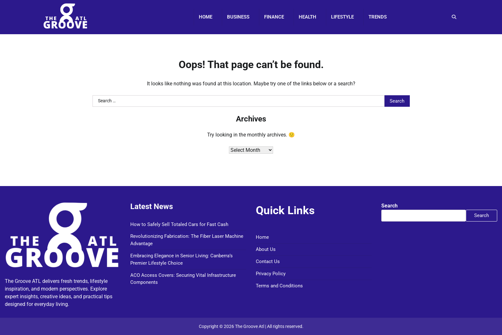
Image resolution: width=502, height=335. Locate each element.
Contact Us (268, 261)
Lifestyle (342, 17)
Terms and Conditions (279, 286)
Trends (377, 17)
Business (238, 17)
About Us (266, 249)
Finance (274, 17)
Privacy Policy (271, 274)
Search (389, 206)
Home (205, 17)
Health (307, 17)
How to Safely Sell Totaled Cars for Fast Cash (179, 224)
